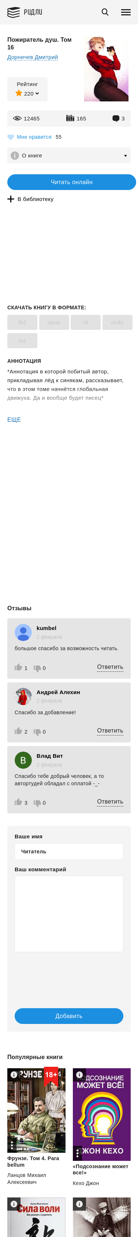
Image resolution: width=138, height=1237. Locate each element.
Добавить (69, 1016)
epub (54, 322)
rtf (86, 322)
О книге (32, 155)
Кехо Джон (86, 1183)
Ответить (110, 667)
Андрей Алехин (58, 692)
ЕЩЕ (14, 420)
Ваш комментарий (40, 869)
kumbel (46, 628)
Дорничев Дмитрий (32, 57)
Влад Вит (50, 756)
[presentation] (58, 972)
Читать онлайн (72, 182)
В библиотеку (35, 199)
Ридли (33, 11)
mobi (117, 322)
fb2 (22, 322)
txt (22, 341)
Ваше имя (28, 836)
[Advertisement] (69, 455)
